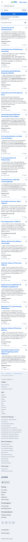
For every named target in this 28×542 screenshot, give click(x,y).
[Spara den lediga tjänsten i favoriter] (26, 27)
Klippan (3, 399)
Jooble (11, 538)
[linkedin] (13, 522)
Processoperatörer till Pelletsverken (8, 159)
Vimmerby (3, 401)
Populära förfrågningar (8, 379)
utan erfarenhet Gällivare (7, 450)
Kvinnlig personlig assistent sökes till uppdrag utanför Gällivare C (10, 352)
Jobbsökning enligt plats (7, 471)
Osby (2, 411)
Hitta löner (3, 517)
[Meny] (2, 2)
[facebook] (2, 522)
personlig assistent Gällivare (8, 456)
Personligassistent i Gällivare (11, 221)
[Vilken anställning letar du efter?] (14, 6)
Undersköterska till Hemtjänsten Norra (12, 94)
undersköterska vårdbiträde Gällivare (10, 438)
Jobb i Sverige (5, 499)
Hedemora (3, 409)
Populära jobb (4, 469)
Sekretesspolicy (5, 533)
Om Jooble (4, 490)
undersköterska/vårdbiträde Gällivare (10, 436)
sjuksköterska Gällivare (6, 454)
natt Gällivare (4, 421)
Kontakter (3, 492)
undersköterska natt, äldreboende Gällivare (11, 430)
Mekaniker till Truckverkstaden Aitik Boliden (11, 307)
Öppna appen (23, 2)
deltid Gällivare (4, 458)
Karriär (2, 494)
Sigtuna (3, 394)
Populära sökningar (6, 515)
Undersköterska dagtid (6, 389)
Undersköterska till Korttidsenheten (7, 28)
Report (24, 45)
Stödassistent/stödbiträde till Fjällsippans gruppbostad (11, 285)
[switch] (25, 22)
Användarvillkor (5, 530)
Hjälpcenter (4, 497)
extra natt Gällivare (5, 425)
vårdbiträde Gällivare (6, 463)
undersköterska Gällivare (7, 446)
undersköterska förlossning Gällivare (9, 434)
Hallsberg (3, 413)
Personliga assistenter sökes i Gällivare (11, 202)
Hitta (14, 14)
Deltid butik (4, 386)
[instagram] (6, 522)
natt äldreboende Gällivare (7, 423)
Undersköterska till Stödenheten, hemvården (12, 50)
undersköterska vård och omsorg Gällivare (11, 432)
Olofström (3, 407)
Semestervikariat (5, 384)
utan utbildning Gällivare (7, 448)
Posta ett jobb (5, 506)
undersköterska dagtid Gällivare (8, 419)
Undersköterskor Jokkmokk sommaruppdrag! (10, 180)
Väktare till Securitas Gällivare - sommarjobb (11, 242)
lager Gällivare (4, 452)
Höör (2, 403)
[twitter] (9, 522)
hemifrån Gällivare (5, 444)
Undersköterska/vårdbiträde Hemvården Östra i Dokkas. (10, 115)
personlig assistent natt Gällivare (9, 427)
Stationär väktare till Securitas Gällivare (11, 264)
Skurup (2, 405)
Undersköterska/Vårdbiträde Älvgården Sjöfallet (10, 72)
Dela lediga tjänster (6, 508)
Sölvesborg (3, 397)
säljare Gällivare (5, 460)
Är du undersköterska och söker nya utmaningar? (11, 137)
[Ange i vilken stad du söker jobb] (14, 10)
